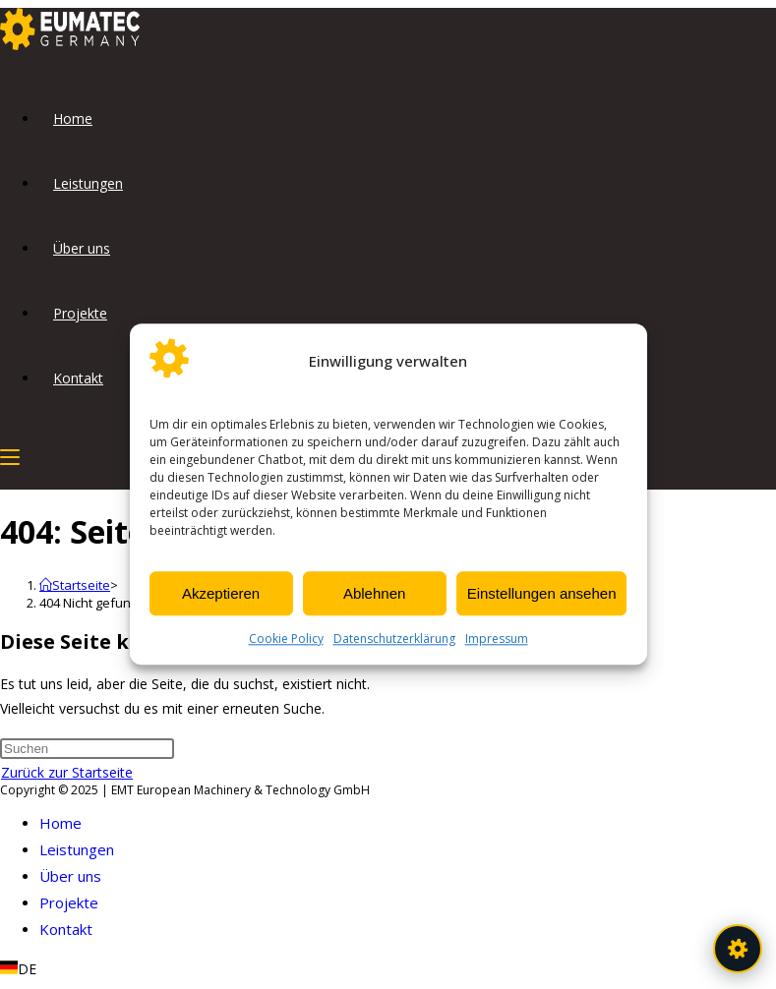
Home (60, 823)
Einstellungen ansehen (542, 593)
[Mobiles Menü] (10, 456)
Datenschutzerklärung (394, 639)
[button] (388, 969)
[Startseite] (74, 585)
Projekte (68, 902)
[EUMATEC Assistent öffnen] (737, 948)
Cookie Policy (286, 639)
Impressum (496, 639)
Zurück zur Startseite (67, 772)
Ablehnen (374, 593)
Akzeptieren (221, 593)
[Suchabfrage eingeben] (87, 748)
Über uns (70, 876)
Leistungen (76, 849)
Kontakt (65, 929)
